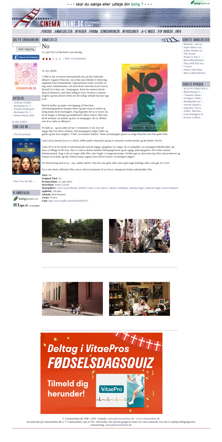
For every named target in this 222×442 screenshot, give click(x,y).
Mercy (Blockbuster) (194, 73)
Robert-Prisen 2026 (24, 115)
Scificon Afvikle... (23, 102)
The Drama (189, 53)
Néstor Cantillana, (119, 188)
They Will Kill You (194, 63)
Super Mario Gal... (193, 47)
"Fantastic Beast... (193, 95)
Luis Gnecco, (102, 188)
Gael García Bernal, (67, 188)
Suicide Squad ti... (193, 104)
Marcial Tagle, (154, 188)
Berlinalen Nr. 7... (23, 105)
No (60, 178)
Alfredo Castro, (86, 188)
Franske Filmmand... (24, 109)
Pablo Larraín (62, 184)
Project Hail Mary (193, 69)
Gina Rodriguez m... (194, 114)
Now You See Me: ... (25, 181)
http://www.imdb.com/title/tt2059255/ (68, 200)
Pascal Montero (170, 188)
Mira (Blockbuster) (194, 60)
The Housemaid (22, 134)
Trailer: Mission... (193, 111)
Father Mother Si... (193, 50)
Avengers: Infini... (193, 98)
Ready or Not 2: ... (193, 56)
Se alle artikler (19, 121)
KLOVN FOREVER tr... (196, 88)
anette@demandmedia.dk (118, 425)
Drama (53, 197)
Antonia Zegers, (137, 188)
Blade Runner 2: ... (193, 91)
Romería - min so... (194, 44)
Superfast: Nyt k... (193, 107)
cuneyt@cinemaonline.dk (121, 418)
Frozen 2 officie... (193, 117)
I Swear (188, 66)
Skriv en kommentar (75, 58)
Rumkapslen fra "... (194, 101)
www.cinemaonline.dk (148, 418)
